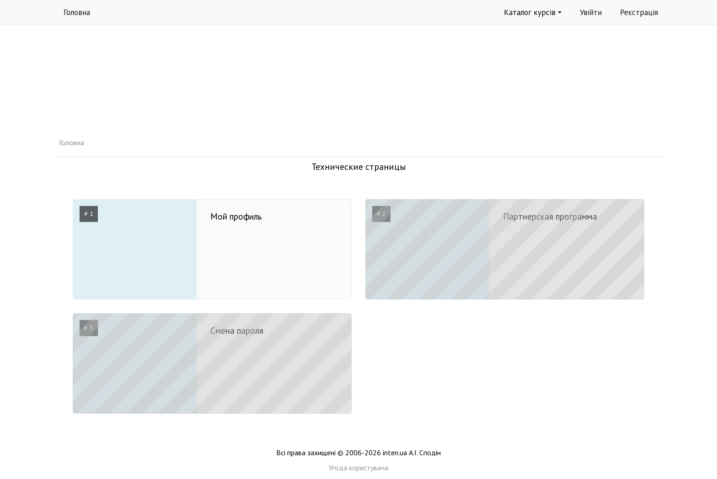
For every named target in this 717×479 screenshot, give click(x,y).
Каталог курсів (533, 12)
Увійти (591, 12)
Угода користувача (358, 467)
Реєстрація (639, 12)
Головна (77, 12)
